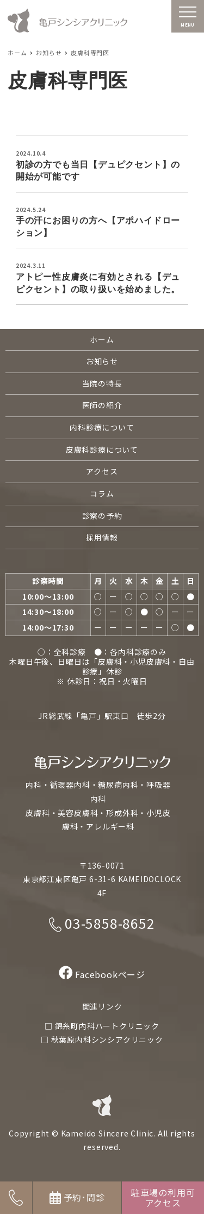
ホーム (102, 339)
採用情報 (102, 537)
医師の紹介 (102, 405)
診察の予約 (102, 515)
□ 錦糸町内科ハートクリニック (102, 1025)
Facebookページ (102, 974)
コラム (102, 493)
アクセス (102, 471)
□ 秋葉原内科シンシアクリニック (102, 1039)
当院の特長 (102, 383)
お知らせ (102, 361)
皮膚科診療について (102, 449)
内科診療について (102, 427)
